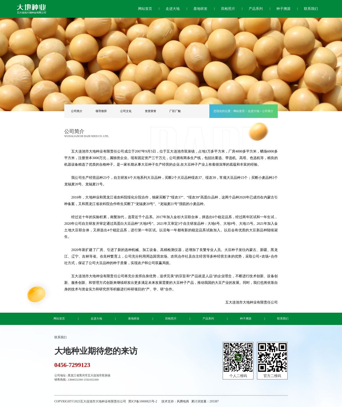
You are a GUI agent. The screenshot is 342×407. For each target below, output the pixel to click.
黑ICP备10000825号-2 (142, 401)
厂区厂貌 (175, 111)
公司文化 (126, 111)
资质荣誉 (150, 111)
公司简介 (76, 111)
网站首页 (239, 111)
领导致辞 (101, 111)
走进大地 (253, 111)
